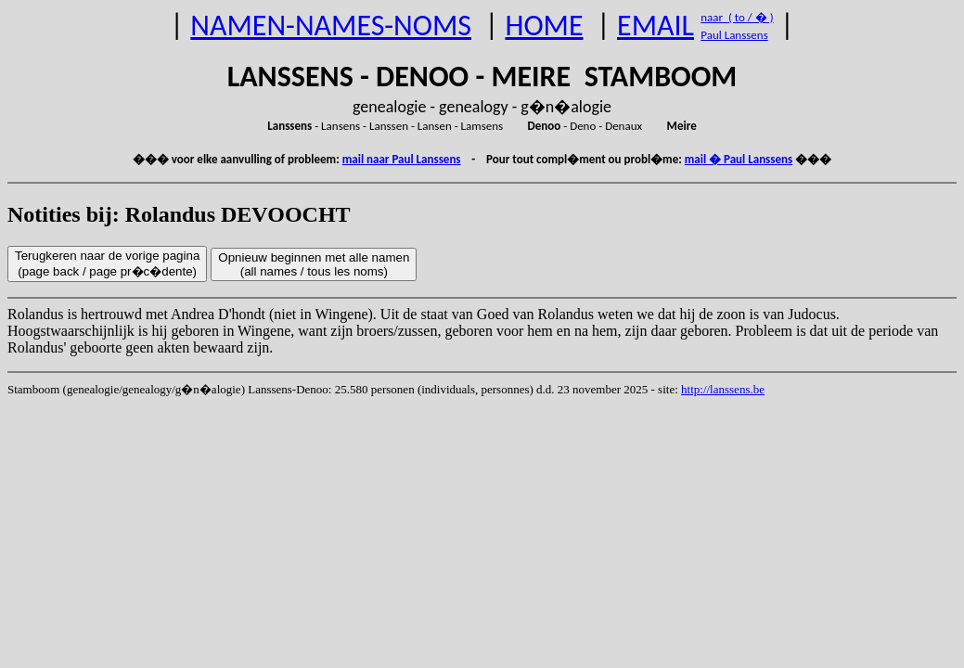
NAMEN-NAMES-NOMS (330, 25)
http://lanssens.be (723, 389)
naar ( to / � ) (737, 17)
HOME (544, 25)
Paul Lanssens (734, 35)
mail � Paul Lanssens (738, 159)
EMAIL (655, 25)
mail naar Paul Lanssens (401, 159)
